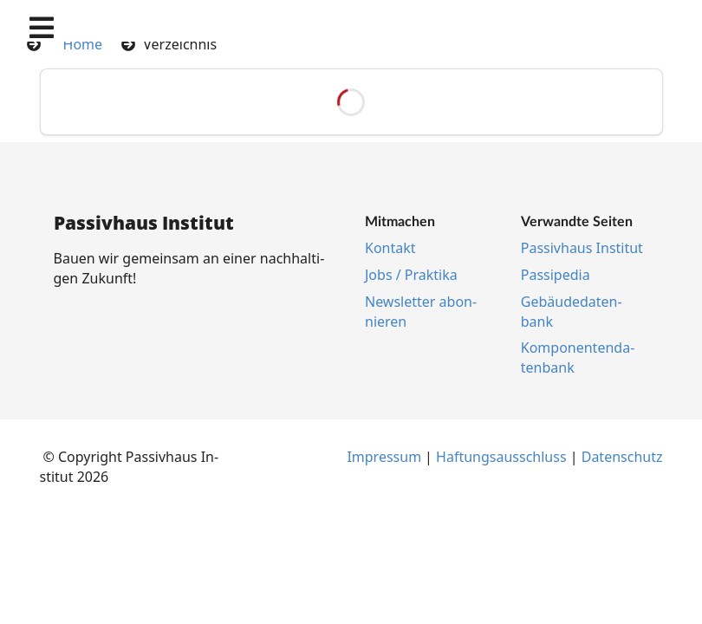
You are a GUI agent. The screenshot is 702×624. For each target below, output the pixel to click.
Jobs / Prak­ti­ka (411, 274)
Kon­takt (390, 247)
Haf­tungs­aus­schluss (501, 456)
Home (83, 44)
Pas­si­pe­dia (555, 274)
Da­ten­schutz (622, 456)
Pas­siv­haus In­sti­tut (582, 247)
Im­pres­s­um (384, 456)
